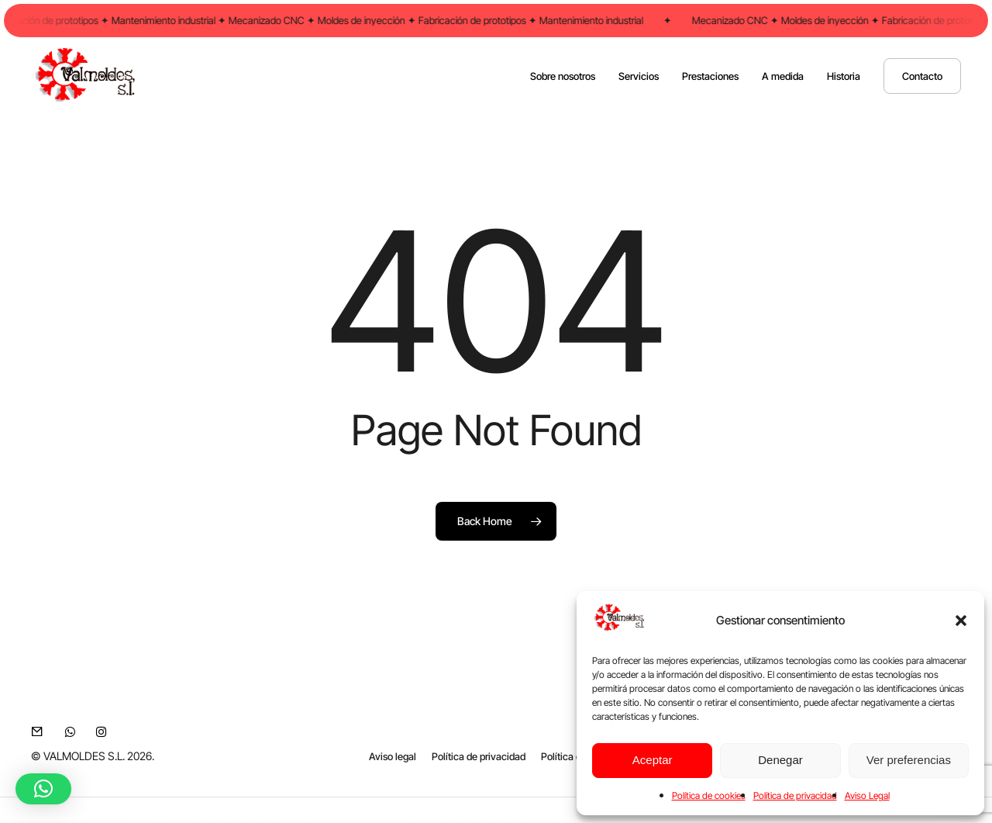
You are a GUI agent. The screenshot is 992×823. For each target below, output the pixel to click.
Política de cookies (709, 795)
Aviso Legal (867, 795)
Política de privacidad (795, 795)
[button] (961, 620)
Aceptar (652, 759)
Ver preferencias (908, 759)
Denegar (780, 759)
